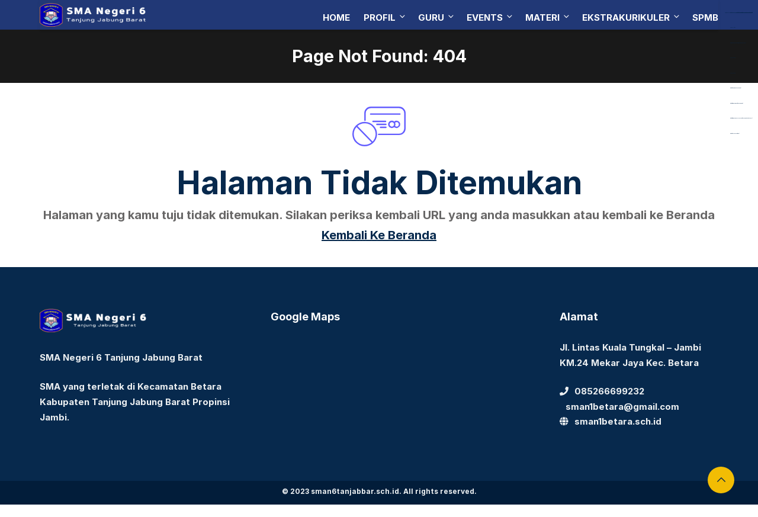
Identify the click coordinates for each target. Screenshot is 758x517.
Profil (385, 17)
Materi (548, 17)
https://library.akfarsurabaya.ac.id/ (736, 12)
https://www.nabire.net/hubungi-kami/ (736, 103)
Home (336, 17)
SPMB (705, 17)
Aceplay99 (732, 57)
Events (490, 17)
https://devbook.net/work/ (734, 133)
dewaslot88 (732, 27)
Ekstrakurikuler (631, 17)
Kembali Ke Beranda (379, 235)
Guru (436, 17)
